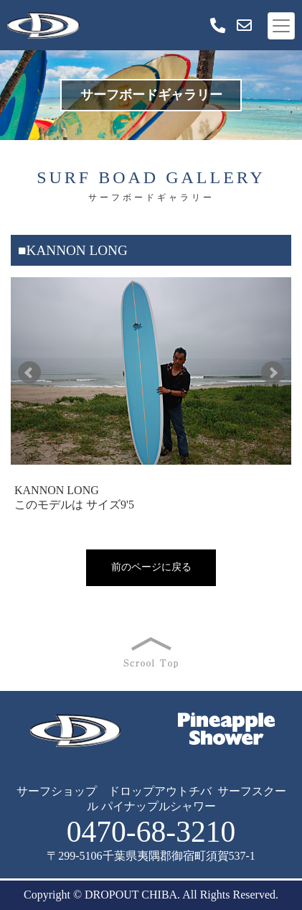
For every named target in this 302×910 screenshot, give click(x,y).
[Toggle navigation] (281, 26)
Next (272, 372)
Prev (29, 372)
